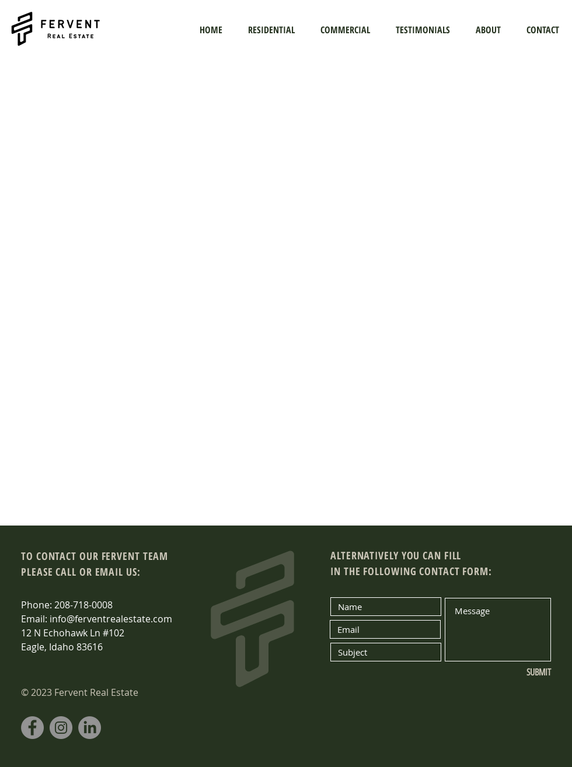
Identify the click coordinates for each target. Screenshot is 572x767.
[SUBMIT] (512, 672)
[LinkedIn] (89, 727)
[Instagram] (61, 727)
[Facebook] (32, 727)
